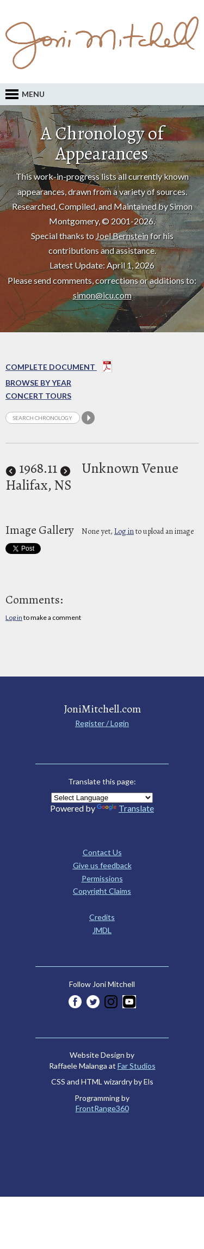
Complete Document (59, 368)
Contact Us (102, 852)
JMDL (102, 930)
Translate (125, 808)
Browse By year (38, 382)
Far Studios (137, 1065)
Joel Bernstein (122, 235)
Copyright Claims (102, 890)
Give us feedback (102, 865)
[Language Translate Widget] (102, 798)
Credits (102, 917)
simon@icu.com (102, 295)
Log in (124, 531)
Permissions (102, 878)
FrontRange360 (102, 1108)
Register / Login (102, 723)
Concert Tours (38, 395)
